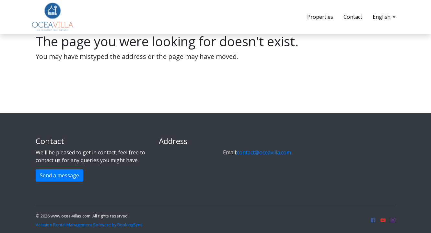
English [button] (382, 16)
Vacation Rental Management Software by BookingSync (89, 224)
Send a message (59, 175)
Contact (353, 16)
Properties (320, 16)
